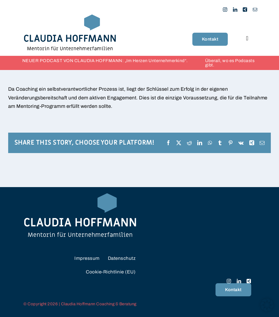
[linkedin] (235, 9)
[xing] (245, 9)
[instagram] (225, 9)
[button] (267, 305)
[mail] (255, 9)
